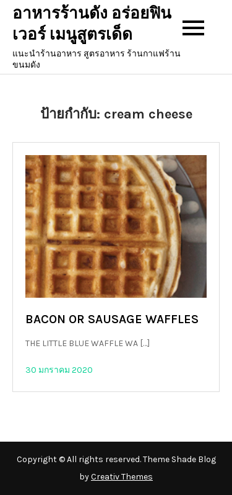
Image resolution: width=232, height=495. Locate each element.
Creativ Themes (122, 476)
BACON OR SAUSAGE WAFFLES (112, 319)
